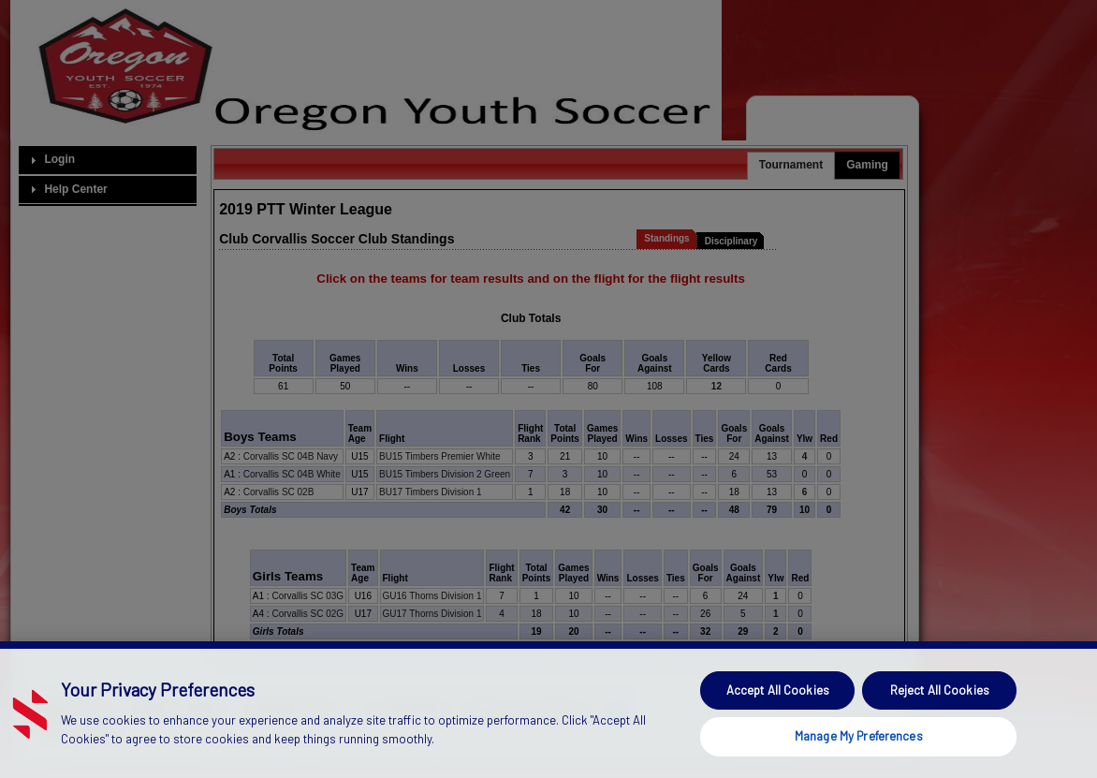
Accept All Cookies (777, 726)
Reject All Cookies (939, 726)
